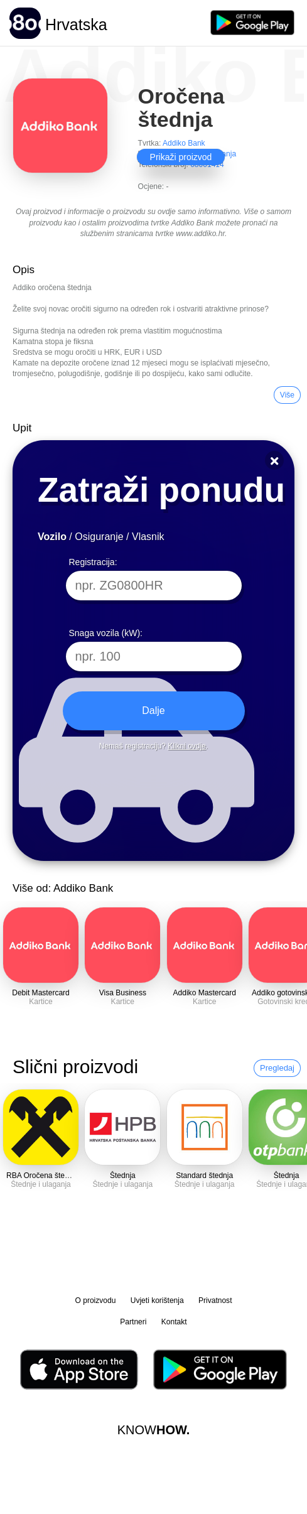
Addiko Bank (184, 143)
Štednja (123, 1175)
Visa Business (122, 992)
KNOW (153, 1430)
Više (287, 395)
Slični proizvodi (75, 1066)
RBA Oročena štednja (42, 1175)
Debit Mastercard (41, 992)
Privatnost (215, 1300)
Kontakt (174, 1321)
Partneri (133, 1321)
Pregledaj (277, 1068)
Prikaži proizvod (181, 157)
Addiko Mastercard (204, 992)
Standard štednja (204, 1175)
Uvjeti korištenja (157, 1300)
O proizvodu (95, 1300)
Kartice (40, 1001)
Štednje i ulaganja (41, 1184)
